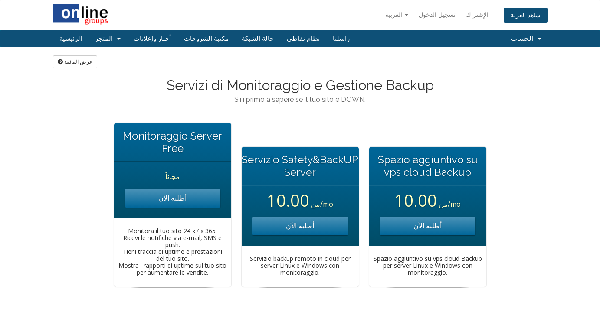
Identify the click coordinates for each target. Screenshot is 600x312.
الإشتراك (477, 14)
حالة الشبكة (258, 38)
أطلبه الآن (172, 198)
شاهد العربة (526, 15)
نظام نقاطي (303, 38)
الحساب (526, 38)
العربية (396, 14)
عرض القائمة (75, 61)
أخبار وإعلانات (152, 38)
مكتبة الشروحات (206, 38)
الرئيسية (70, 38)
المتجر (108, 38)
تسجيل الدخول (437, 14)
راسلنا (341, 38)
